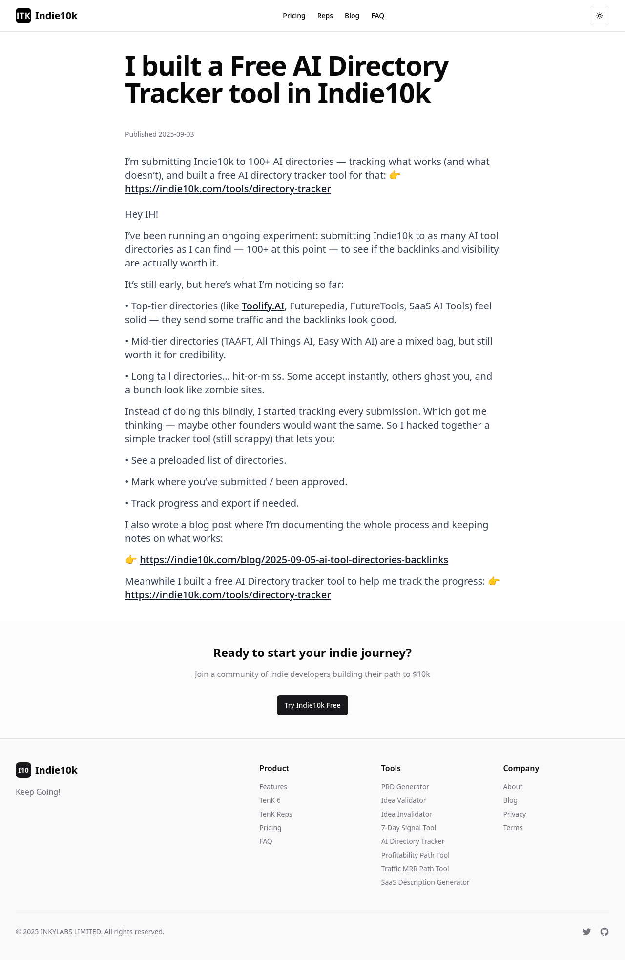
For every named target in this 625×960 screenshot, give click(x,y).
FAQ (377, 15)
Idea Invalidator (406, 813)
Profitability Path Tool (415, 854)
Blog (352, 15)
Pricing (294, 15)
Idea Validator (403, 800)
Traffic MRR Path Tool (415, 868)
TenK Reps (275, 813)
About (512, 786)
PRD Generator (405, 786)
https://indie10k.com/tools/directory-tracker (228, 188)
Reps (325, 15)
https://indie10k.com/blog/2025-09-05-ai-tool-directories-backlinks (294, 559)
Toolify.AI (263, 305)
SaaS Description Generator (425, 882)
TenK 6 (270, 800)
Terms (512, 827)
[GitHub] (604, 932)
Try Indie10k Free (313, 705)
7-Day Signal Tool (408, 827)
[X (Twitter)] (587, 932)
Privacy (514, 813)
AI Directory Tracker (413, 841)
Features (273, 786)
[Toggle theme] (599, 15)
